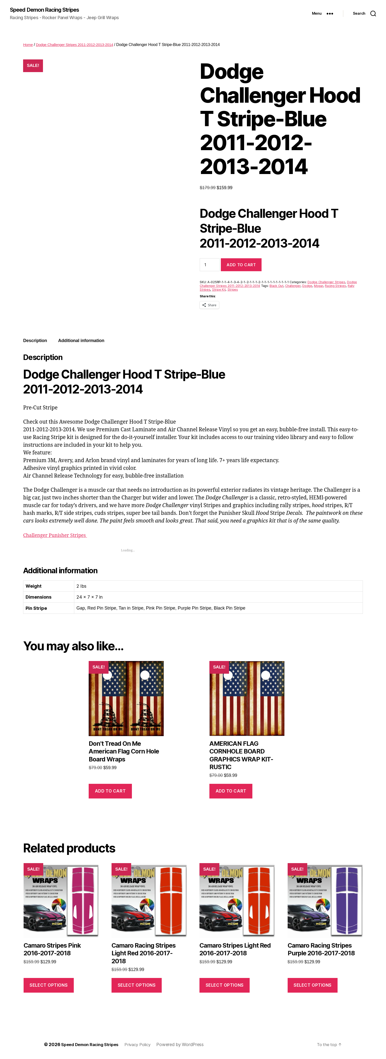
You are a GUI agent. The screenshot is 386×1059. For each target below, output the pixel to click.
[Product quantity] (210, 265)
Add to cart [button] (110, 791)
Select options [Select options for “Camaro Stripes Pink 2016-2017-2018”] (49, 985)
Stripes (233, 290)
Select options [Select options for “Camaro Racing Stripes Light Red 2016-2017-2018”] (137, 985)
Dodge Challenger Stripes (326, 282)
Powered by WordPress (188, 1045)
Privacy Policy (144, 1045)
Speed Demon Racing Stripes (49, 10)
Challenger (292, 286)
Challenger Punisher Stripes (58, 535)
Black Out (276, 286)
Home (28, 45)
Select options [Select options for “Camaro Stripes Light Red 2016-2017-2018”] (225, 985)
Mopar (318, 286)
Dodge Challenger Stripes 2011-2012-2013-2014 (78, 45)
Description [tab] (35, 341)
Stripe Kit (219, 290)
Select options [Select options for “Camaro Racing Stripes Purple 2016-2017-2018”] (313, 985)
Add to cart (241, 265)
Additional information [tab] (81, 341)
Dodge (307, 286)
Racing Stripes (335, 286)
